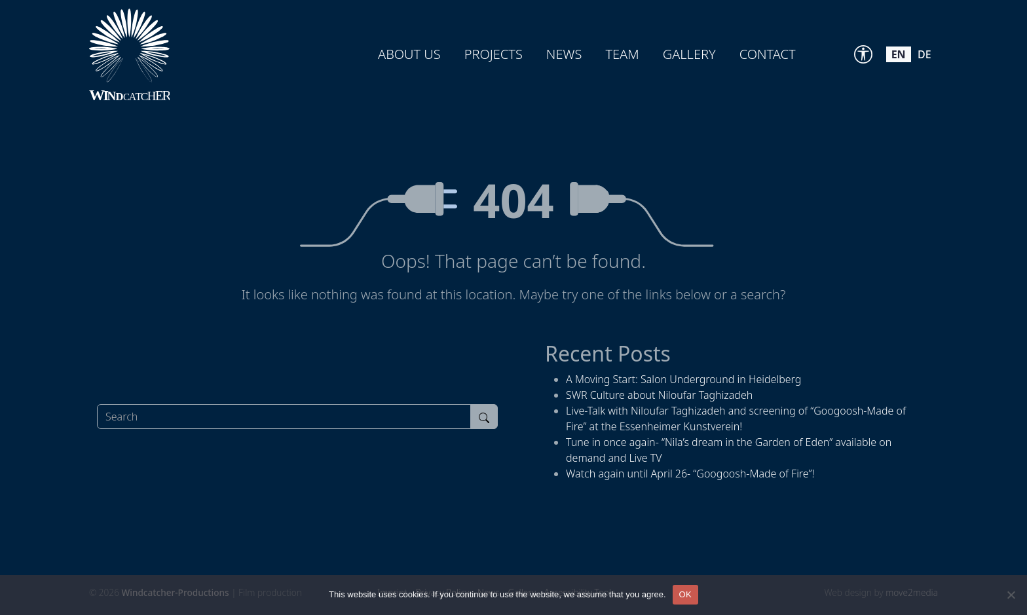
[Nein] (1010, 594)
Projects (493, 54)
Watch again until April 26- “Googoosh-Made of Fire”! (690, 473)
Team (622, 54)
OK (685, 594)
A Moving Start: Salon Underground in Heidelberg (683, 379)
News (564, 54)
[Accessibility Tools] (863, 54)
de (924, 54)
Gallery (689, 54)
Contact (767, 54)
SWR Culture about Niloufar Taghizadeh (659, 395)
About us (409, 54)
